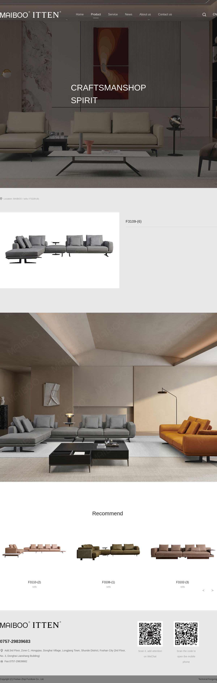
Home (80, 14)
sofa (26, 199)
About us (145, 14)
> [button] (212, 590)
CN (215, 14)
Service (113, 14)
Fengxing (212, 679)
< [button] (203, 590)
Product (96, 14)
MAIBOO (17, 199)
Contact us (165, 14)
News (128, 14)
